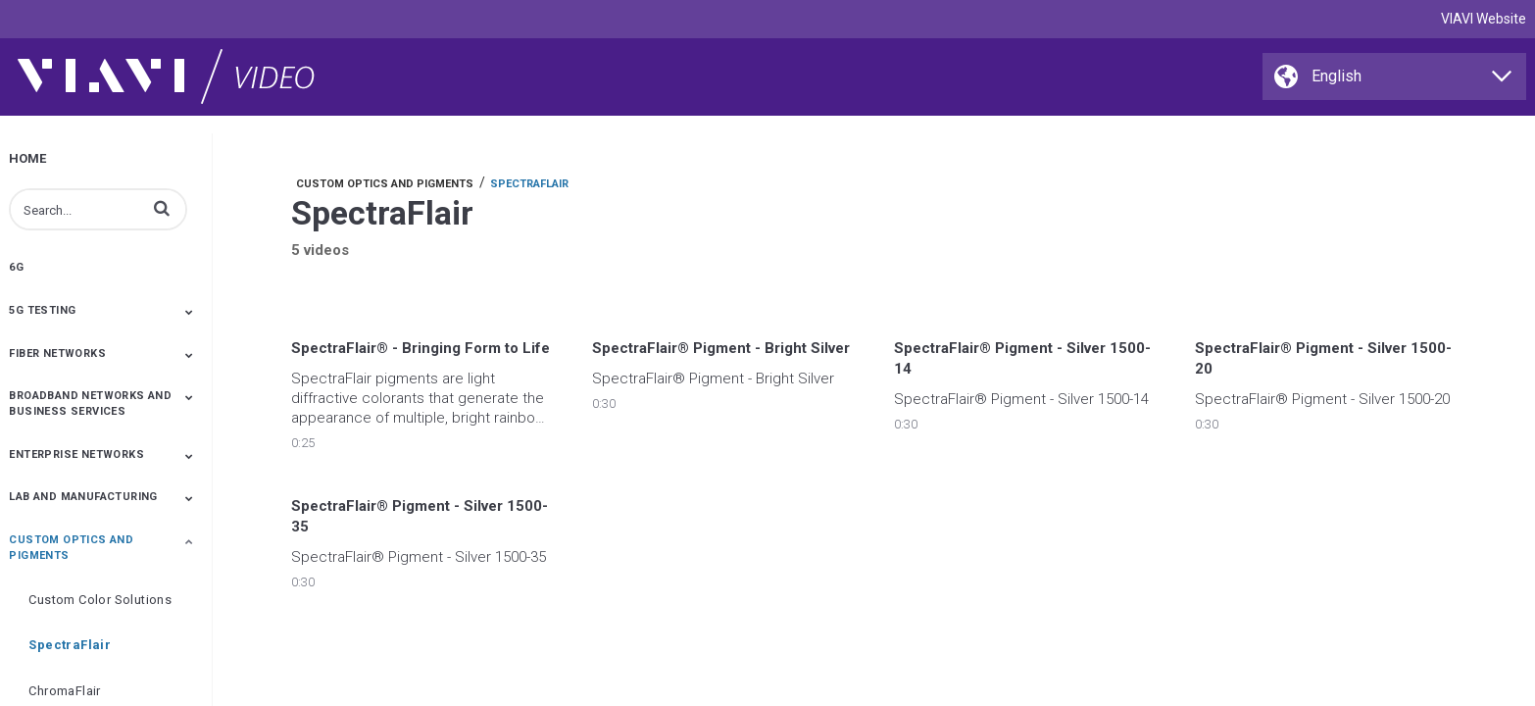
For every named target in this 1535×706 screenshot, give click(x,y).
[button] (161, 208)
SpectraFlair (69, 644)
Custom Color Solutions (100, 599)
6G (16, 267)
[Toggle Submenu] (189, 312)
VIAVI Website (1483, 18)
